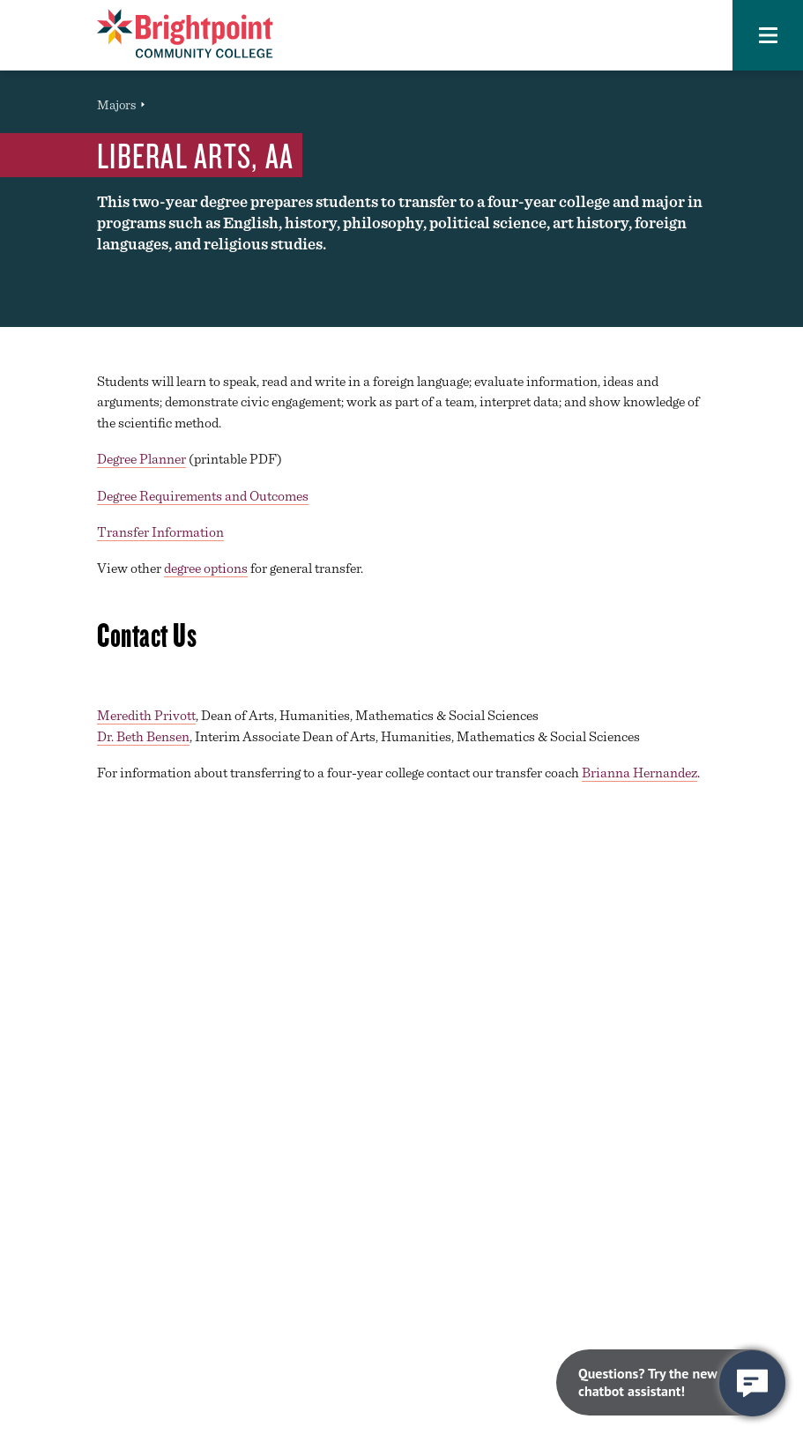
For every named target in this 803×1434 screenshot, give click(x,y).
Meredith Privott (146, 715)
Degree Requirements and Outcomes (203, 495)
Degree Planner (141, 458)
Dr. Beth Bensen (143, 736)
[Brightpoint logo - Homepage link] (185, 33)
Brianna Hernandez (639, 772)
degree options (206, 568)
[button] (767, 35)
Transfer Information (160, 532)
